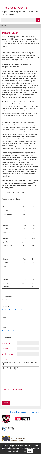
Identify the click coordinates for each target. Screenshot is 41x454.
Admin (11, 412)
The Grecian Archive (14, 7)
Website (5, 349)
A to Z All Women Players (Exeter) (14, 310)
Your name (6, 343)
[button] (3, 368)
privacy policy (21, 451)
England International (9, 331)
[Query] (20, 20)
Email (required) (7, 354)
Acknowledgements (21, 412)
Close (30, 451)
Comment (5, 359)
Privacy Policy (34, 412)
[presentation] (4, 368)
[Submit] (38, 20)
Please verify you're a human (12, 389)
